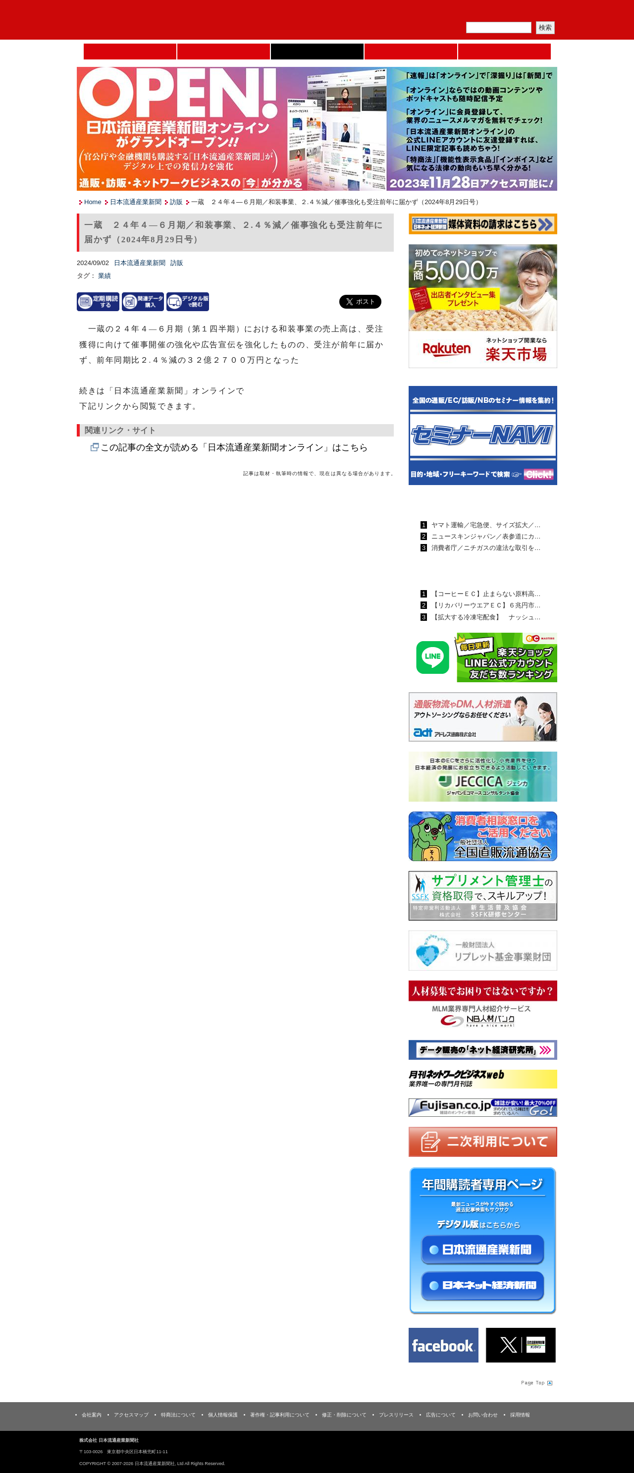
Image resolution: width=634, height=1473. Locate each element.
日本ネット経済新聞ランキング (469, 571)
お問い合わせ (483, 1415)
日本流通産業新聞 (317, 51)
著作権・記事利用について (280, 1415)
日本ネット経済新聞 (411, 51)
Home (130, 51)
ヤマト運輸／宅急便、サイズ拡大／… (485, 525)
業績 (104, 275)
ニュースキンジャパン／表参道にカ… (485, 536)
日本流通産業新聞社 (148, 20)
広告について (441, 1415)
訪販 (176, 202)
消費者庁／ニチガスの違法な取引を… (485, 547)
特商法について (178, 1415)
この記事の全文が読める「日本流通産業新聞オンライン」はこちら (234, 447)
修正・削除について (344, 1415)
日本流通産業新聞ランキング (466, 502)
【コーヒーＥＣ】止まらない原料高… (485, 594)
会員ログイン (533, 12)
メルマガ (441, 12)
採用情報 (520, 1415)
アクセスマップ (131, 1415)
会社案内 (92, 1415)
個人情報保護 (223, 1415)
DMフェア (504, 51)
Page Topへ (536, 1382)
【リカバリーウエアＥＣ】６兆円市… (485, 605)
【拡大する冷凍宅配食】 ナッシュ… (485, 617)
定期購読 (487, 12)
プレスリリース (396, 1415)
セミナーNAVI (223, 51)
